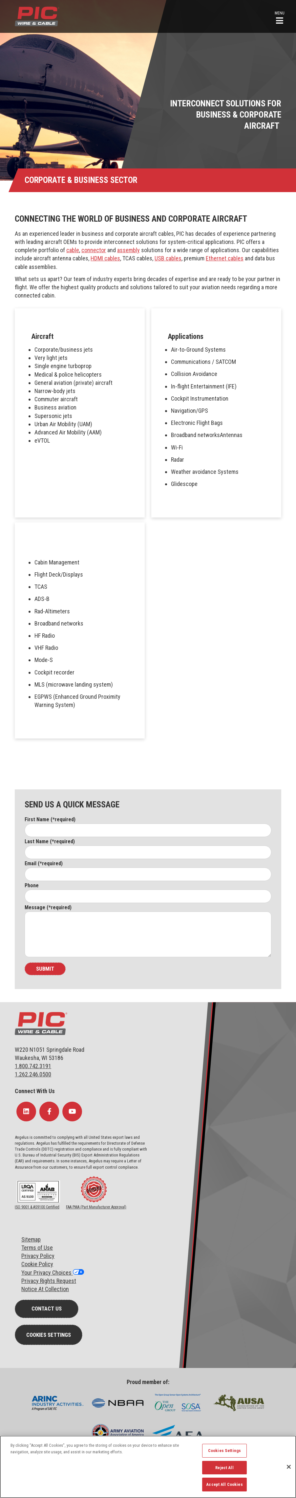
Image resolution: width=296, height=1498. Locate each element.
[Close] (289, 1467)
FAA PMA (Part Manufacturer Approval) (96, 1207)
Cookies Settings (48, 1335)
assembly (128, 250)
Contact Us (47, 1308)
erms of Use (38, 1247)
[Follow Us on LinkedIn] (26, 1111)
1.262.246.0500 (33, 1074)
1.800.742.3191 (33, 1066)
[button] (279, 17)
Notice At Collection (45, 1289)
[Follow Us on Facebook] (49, 1111)
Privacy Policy (37, 1255)
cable (72, 250)
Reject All (224, 1467)
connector (93, 250)
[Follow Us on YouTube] (72, 1111)
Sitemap (31, 1239)
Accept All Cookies (224, 1484)
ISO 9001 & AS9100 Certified (37, 1207)
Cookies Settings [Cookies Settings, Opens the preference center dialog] (224, 1450)
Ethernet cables (224, 258)
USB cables (168, 258)
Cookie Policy (37, 1264)
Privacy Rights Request (48, 1280)
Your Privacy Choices (47, 1272)
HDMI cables (105, 258)
